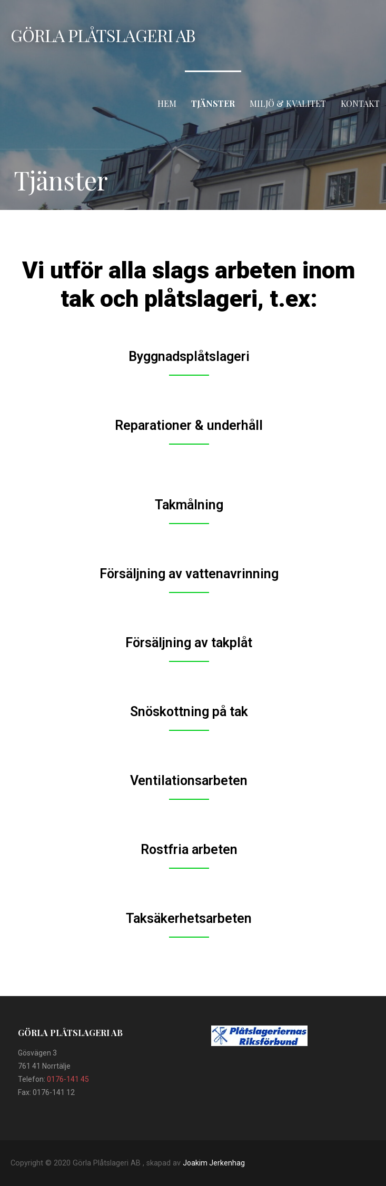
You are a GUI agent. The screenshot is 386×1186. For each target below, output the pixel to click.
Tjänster (213, 103)
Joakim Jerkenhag (214, 1163)
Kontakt (360, 103)
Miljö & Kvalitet (288, 103)
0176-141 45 (68, 1079)
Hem (166, 103)
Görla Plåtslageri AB (103, 35)
